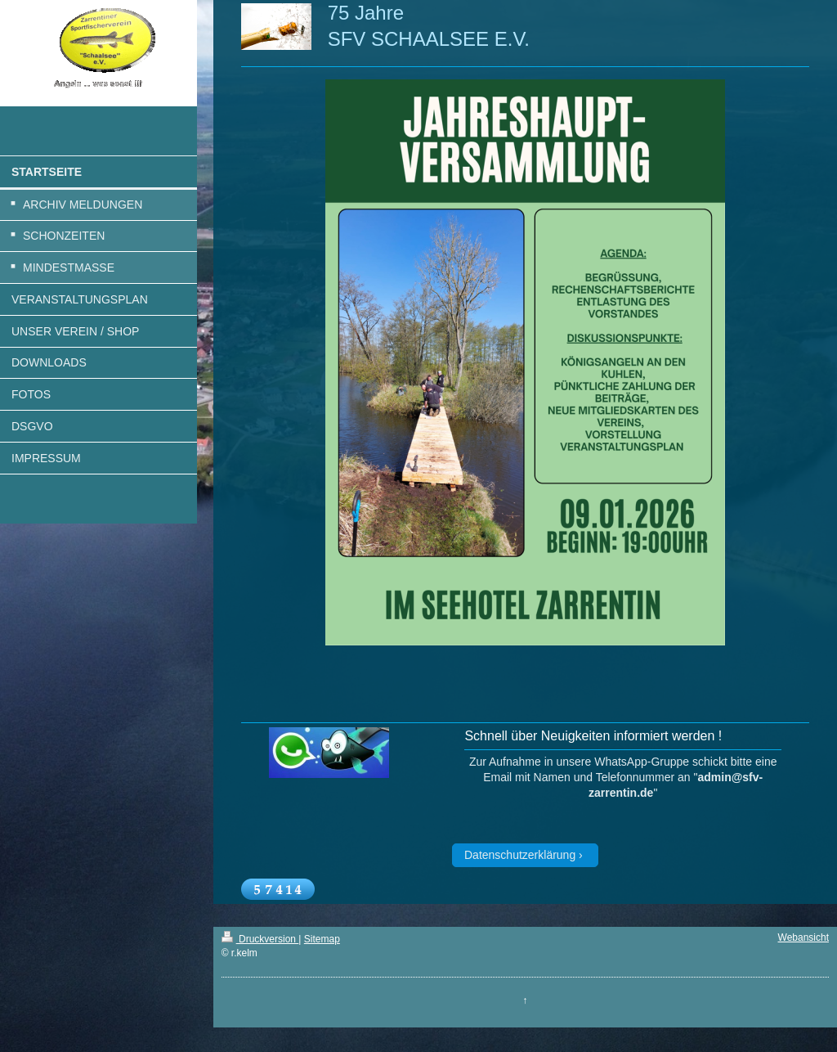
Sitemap (322, 939)
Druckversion (260, 939)
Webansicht (803, 937)
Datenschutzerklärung (519, 854)
